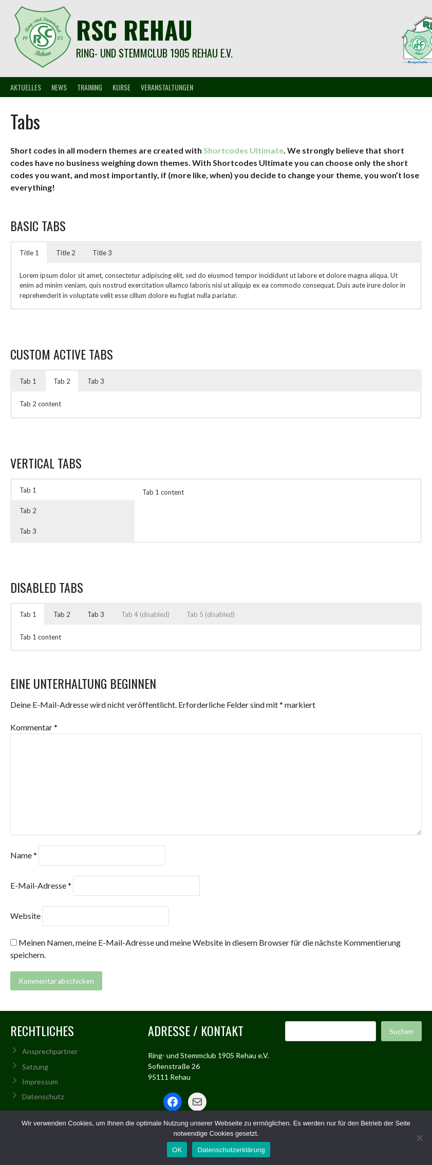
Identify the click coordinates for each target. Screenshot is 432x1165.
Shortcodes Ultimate (243, 150)
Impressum (40, 1081)
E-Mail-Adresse (40, 885)
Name (23, 855)
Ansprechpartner (50, 1051)
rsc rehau (134, 29)
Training (89, 87)
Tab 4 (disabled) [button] (145, 614)
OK (177, 1150)
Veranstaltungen (167, 87)
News (59, 87)
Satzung (35, 1066)
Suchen (401, 1031)
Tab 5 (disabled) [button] (210, 614)
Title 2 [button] (66, 253)
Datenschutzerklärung (231, 1150)
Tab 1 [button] (28, 381)
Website (25, 915)
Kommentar (34, 727)
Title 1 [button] (29, 253)
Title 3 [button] (102, 253)
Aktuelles (25, 87)
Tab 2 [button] (61, 381)
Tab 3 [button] (95, 381)
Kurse (121, 87)
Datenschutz (43, 1096)
